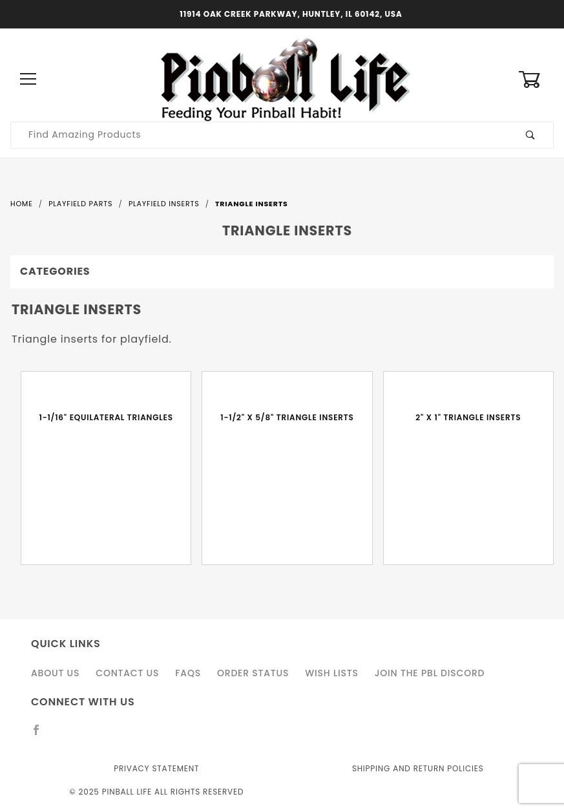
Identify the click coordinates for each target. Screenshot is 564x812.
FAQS (188, 673)
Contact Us (127, 673)
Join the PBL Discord (430, 673)
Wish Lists (331, 673)
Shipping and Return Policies (418, 768)
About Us (55, 673)
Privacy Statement (156, 768)
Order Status (253, 673)
